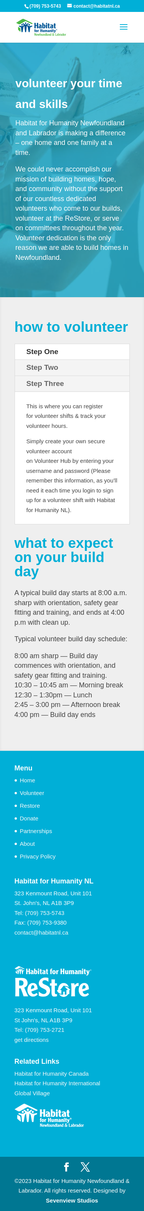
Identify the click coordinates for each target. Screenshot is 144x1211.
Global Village (32, 1093)
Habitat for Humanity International (57, 1083)
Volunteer (32, 793)
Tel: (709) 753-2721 (40, 1029)
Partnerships (36, 831)
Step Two (42, 367)
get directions (32, 1039)
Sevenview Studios (72, 1200)
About (27, 843)
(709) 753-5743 (45, 913)
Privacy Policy (38, 856)
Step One (42, 352)
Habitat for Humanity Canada (52, 1073)
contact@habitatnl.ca (41, 932)
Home (27, 780)
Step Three (45, 383)
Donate (29, 818)
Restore (30, 805)
